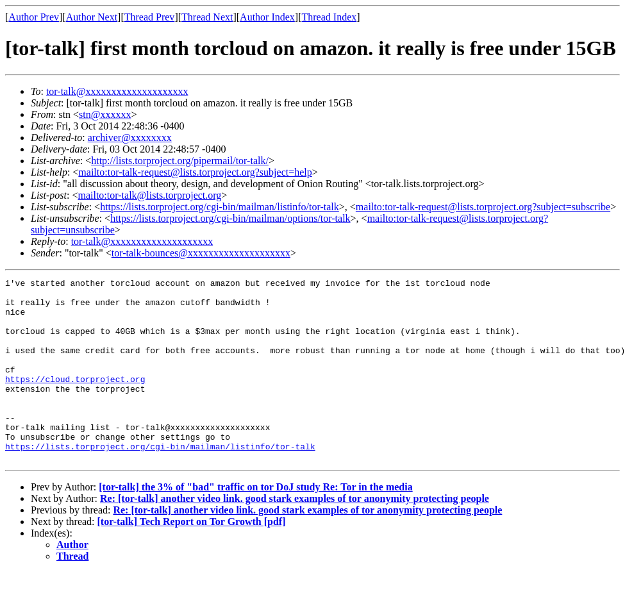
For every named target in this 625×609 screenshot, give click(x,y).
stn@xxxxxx (105, 114)
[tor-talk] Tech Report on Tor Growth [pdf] (191, 558)
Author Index (267, 17)
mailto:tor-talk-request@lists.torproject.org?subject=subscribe (483, 206)
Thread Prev (149, 17)
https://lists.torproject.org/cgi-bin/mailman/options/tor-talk (230, 218)
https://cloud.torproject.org (75, 400)
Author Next (91, 17)
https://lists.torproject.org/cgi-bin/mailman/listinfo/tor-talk (219, 206)
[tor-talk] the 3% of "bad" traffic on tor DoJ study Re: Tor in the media (255, 523)
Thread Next (207, 17)
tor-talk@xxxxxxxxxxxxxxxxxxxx (117, 91)
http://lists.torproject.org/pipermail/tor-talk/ (180, 160)
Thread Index (329, 17)
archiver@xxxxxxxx (130, 137)
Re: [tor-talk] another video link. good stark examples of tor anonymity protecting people (294, 535)
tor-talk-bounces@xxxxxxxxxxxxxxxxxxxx (201, 252)
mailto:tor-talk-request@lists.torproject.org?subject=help (195, 172)
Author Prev (33, 17)
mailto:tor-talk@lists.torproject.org (149, 195)
